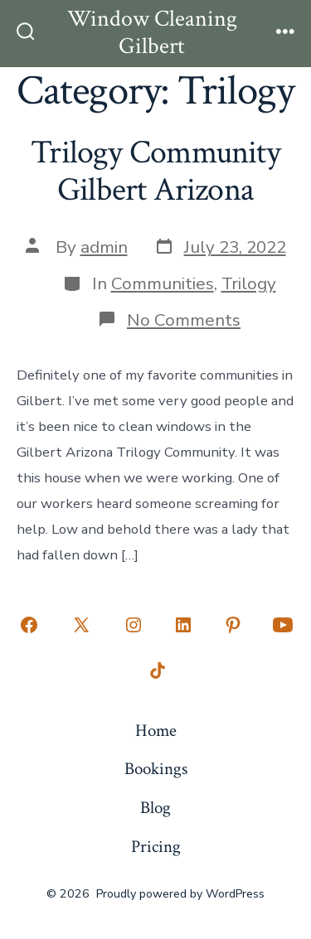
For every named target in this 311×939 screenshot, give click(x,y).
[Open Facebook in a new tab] (29, 625)
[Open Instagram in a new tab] (133, 625)
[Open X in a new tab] (81, 625)
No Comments (184, 320)
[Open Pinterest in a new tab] (233, 625)
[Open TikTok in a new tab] (156, 671)
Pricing (156, 846)
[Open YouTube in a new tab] (283, 625)
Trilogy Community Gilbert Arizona (155, 171)
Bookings (155, 768)
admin (104, 247)
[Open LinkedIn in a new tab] (183, 625)
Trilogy (248, 283)
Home (156, 730)
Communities (162, 283)
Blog (155, 807)
